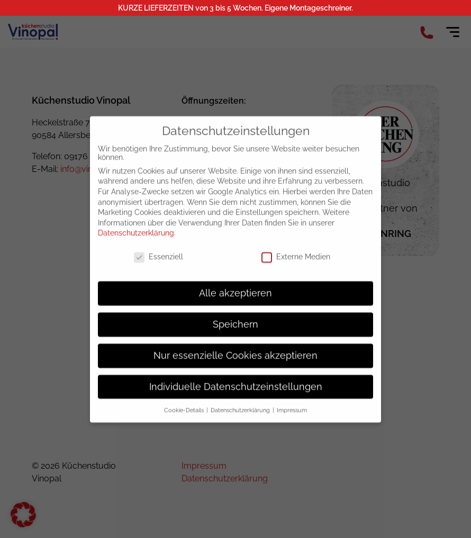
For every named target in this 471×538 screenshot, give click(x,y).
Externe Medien (295, 262)
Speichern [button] (235, 330)
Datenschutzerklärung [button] (241, 415)
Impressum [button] (292, 415)
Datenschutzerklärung (136, 238)
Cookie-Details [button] (184, 415)
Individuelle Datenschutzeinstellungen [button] (235, 392)
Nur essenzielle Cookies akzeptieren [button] (235, 361)
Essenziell (158, 262)
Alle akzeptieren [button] (235, 299)
